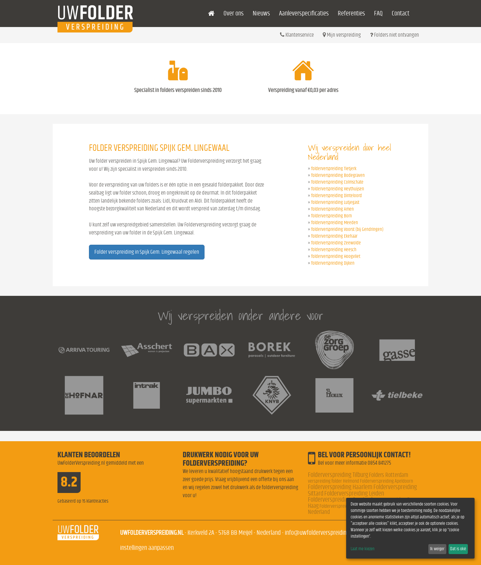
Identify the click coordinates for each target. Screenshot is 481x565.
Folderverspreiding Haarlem (340, 487)
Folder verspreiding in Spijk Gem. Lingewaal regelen (146, 252)
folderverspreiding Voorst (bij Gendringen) (347, 229)
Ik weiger (437, 549)
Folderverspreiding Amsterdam (344, 499)
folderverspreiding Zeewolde (336, 243)
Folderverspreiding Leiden (354, 493)
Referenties (351, 13)
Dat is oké (458, 549)
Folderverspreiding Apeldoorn (386, 481)
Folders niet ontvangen (394, 35)
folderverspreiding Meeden (334, 222)
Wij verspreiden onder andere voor (240, 315)
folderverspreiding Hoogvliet (335, 256)
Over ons (233, 13)
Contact (400, 13)
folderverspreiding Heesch (333, 249)
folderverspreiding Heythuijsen (337, 189)
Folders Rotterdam (388, 475)
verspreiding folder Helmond (333, 481)
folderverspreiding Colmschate (337, 182)
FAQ (378, 13)
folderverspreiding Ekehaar (334, 236)
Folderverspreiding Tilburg (338, 474)
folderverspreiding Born (331, 216)
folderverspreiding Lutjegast (335, 202)
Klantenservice (297, 35)
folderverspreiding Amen (332, 209)
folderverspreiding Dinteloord (336, 195)
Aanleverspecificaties (304, 13)
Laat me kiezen (362, 549)
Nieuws (261, 13)
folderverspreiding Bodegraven (338, 175)
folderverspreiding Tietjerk (333, 168)
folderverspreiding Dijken (332, 263)
